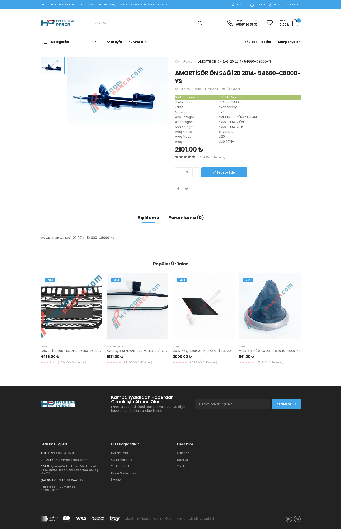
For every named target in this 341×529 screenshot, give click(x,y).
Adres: (45, 466)
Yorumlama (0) (186, 217)
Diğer (44, 346)
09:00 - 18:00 (58, 488)
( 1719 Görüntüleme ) (269, 362)
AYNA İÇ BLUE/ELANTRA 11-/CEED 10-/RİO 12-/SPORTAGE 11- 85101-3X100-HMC (162, 351)
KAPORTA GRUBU (116, 346)
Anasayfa (114, 42)
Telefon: (47, 453)
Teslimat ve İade (123, 466)
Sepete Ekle (224, 172)
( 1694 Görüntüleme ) (72, 362)
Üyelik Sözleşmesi (124, 473)
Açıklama (148, 217)
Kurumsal (136, 42)
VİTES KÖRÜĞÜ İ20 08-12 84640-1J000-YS (270, 351)
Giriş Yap (277, 4)
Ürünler (188, 61)
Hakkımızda (119, 453)
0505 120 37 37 (65, 453)
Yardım (257, 5)
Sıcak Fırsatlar (258, 42)
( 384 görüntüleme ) (211, 157)
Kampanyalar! (289, 42)
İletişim (238, 5)
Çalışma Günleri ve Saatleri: (63, 480)
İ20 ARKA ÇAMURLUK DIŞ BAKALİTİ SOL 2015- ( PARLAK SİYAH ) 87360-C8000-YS (230, 351)
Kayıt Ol (293, 4)
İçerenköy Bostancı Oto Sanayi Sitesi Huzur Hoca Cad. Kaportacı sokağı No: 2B (70, 469)
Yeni (50, 280)
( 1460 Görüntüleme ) (138, 362)
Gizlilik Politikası (122, 460)
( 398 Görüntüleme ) (203, 362)
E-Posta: (47, 460)
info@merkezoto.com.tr (72, 460)
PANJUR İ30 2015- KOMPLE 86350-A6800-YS (73, 351)
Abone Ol (286, 404)
